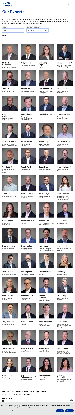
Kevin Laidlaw (26, 246)
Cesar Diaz (43, 167)
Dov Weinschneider (27, 376)
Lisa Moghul (62, 272)
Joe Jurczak (62, 221)
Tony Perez (62, 322)
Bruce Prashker (27, 348)
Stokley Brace (8, 141)
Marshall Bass (26, 114)
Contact (43, 391)
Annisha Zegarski (61, 376)
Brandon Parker (27, 322)
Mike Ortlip (61, 296)
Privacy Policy (6, 394)
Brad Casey (43, 141)
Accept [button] (69, 410)
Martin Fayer (44, 194)
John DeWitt (26, 167)
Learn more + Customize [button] (11, 410)
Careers (32, 391)
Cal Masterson (45, 272)
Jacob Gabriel (26, 221)
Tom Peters (7, 348)
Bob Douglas (26, 194)
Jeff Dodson (7, 194)
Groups (5, 27)
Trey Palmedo (8, 322)
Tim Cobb (6, 167)
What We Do (6, 391)
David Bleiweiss (45, 114)
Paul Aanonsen (63, 89)
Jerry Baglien (26, 63)
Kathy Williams (45, 375)
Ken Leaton (43, 246)
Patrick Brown (26, 141)
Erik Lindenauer (63, 63)
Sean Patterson (45, 322)
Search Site (68, 5)
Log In (37, 391)
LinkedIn (3, 401)
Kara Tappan (7, 375)
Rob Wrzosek (44, 89)
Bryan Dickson (63, 167)
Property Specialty (34, 27)
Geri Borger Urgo (43, 64)
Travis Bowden (63, 114)
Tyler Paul (6, 89)
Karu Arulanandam (7, 115)
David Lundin (62, 246)
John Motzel (26, 296)
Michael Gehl (44, 221)
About (12, 391)
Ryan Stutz (25, 89)
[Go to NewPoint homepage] (7, 5)
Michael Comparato (6, 64)
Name (4, 35)
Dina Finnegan (63, 194)
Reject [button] (60, 410)
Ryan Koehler (7, 246)
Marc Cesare (62, 141)
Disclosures (26, 394)
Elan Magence (26, 272)
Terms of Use (17, 394)
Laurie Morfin (7, 296)
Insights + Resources (22, 391)
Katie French (7, 221)
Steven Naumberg (43, 296)
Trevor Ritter (44, 348)
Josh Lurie (6, 272)
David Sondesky (64, 348)
